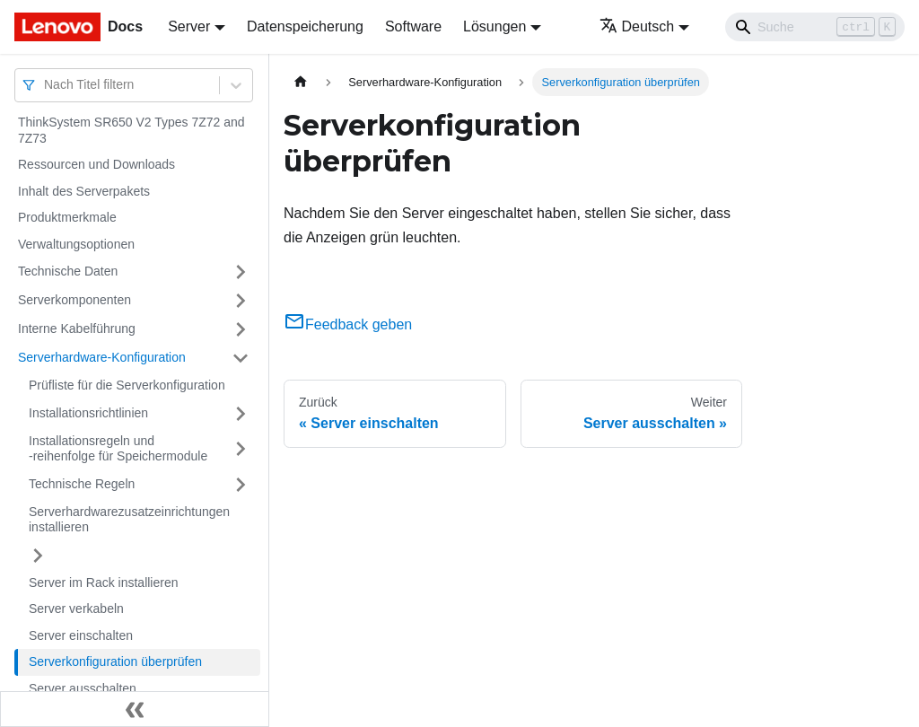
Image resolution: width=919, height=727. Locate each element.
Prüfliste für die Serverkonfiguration (127, 385)
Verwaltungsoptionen (76, 244)
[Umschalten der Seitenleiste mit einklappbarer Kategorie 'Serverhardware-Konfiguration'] (240, 358)
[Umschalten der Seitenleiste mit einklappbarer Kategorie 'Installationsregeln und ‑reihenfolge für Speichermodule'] (240, 449)
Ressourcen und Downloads (96, 164)
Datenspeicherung (305, 26)
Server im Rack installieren (104, 582)
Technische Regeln (82, 484)
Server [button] (189, 26)
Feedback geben (348, 324)
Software (413, 26)
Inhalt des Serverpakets (84, 191)
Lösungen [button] (494, 26)
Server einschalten (81, 635)
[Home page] (301, 82)
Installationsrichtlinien (88, 413)
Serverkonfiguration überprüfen (115, 661)
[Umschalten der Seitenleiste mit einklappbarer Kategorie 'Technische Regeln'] (240, 484)
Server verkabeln (76, 608)
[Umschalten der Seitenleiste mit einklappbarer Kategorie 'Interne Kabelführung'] (240, 329)
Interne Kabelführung (77, 328)
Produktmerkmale (67, 217)
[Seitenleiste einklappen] (134, 709)
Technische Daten (68, 271)
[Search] (815, 27)
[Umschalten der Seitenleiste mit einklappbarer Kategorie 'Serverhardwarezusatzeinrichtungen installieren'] (37, 555)
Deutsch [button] (637, 26)
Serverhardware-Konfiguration (102, 357)
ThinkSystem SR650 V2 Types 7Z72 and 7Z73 (131, 130)
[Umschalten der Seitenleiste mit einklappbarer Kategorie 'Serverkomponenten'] (240, 300)
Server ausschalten (82, 688)
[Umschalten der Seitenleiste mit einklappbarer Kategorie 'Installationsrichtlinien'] (240, 413)
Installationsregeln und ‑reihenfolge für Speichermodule (118, 449)
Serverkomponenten (74, 300)
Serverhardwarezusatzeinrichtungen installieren (129, 519)
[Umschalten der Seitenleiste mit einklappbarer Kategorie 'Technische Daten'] (240, 272)
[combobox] (46, 84)
